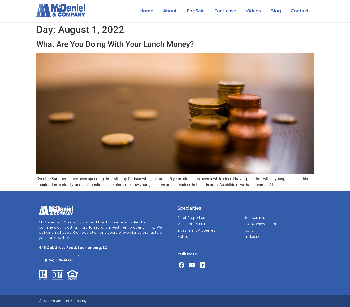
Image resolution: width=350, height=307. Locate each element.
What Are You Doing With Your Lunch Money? (115, 44)
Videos (253, 11)
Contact (300, 11)
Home (146, 11)
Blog (276, 11)
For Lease (225, 11)
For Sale (196, 11)
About (170, 11)
